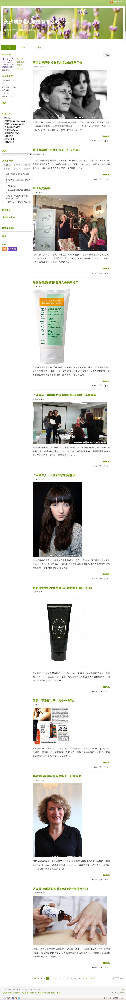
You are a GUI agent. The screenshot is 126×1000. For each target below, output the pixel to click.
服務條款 (33, 993)
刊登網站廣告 (7, 993)
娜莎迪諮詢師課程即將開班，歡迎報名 (57, 776)
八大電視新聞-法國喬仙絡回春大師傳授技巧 (60, 888)
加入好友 (20, 59)
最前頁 (36, 978)
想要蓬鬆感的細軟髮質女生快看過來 (55, 282)
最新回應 (17, 165)
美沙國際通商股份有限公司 (31, 21)
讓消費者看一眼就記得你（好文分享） (57, 150)
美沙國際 (5, 70)
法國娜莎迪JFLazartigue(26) (14, 121)
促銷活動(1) (8, 136)
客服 (58, 993)
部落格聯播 (12, 249)
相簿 (24, 47)
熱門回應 (17, 169)
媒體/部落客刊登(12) (11, 133)
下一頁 (85, 978)
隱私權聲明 (51, 993)
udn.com (121, 993)
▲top (122, 990)
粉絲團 (7, 998)
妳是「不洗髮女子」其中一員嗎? (53, 700)
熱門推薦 (27, 169)
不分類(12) (8, 118)
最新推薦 (27, 165)
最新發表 (7, 165)
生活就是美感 (41, 188)
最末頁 (92, 978)
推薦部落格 (21, 62)
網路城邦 (116, 998)
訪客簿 (39, 47)
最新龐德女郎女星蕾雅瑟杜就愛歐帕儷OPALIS (62, 587)
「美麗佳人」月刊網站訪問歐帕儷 (54, 475)
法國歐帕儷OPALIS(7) (12, 127)
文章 (9, 47)
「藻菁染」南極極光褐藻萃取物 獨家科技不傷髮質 (64, 395)
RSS (4, 249)
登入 (105, 998)
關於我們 (17, 993)
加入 (110, 998)
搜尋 (30, 107)
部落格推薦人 (8, 228)
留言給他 (20, 68)
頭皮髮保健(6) (9, 139)
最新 (107, 55)
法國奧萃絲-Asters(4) (12, 130)
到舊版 (65, 23)
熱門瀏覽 (7, 169)
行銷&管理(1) (9, 142)
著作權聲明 (42, 993)
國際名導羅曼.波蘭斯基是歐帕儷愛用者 (57, 62)
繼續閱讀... (106, 136)
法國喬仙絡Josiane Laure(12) (15, 124)
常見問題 (25, 993)
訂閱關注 (20, 65)
